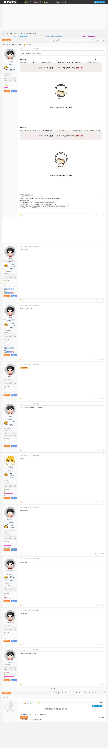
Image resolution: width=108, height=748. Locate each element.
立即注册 (64, 709)
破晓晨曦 (10, 467)
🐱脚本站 (28, 2)
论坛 (20, 2)
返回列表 (55, 40)
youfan (10, 416)
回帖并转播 (23, 719)
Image (27, 703)
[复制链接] (28, 44)
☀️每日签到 (47, 2)
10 (85, 40)
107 (15, 276)
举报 (103, 215)
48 (10, 536)
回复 (40, 54)
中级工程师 (6, 280)
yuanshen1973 (10, 622)
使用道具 (97, 215)
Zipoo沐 (10, 376)
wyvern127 (10, 61)
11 (5, 536)
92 (14, 485)
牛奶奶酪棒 (10, 662)
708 (15, 78)
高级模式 (101, 702)
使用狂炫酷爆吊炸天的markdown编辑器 (29, 714)
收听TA (6, 91)
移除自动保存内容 (43, 714)
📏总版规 (57, 2)
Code (35, 703)
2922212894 (10, 571)
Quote (33, 703)
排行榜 (64, 2)
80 (14, 536)
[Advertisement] (55, 17)
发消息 (14, 91)
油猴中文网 (3, 33)
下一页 (102, 40)
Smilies (38, 703)
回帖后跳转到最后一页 (35, 719)
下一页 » (54, 689)
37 (14, 667)
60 (14, 588)
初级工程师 (6, 438)
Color (25, 703)
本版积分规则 (101, 717)
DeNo (10, 258)
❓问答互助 (37, 2)
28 (10, 588)
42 (14, 433)
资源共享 (16, 33)
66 (10, 485)
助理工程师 (6, 386)
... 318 (89, 40)
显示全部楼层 (36, 49)
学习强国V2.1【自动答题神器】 (29, 33)
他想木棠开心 (10, 519)
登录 (60, 709)
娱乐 (11, 33)
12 (10, 276)
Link (30, 703)
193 (5, 78)
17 (10, 667)
